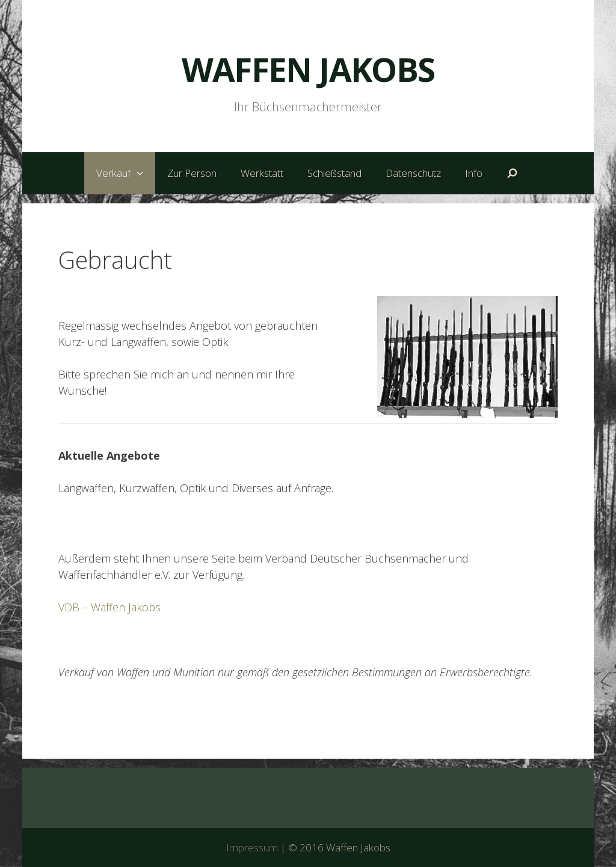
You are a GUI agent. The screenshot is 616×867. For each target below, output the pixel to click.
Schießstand (334, 173)
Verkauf (125, 173)
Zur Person (192, 173)
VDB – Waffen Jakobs (109, 607)
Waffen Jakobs (308, 69)
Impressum (252, 847)
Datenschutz (413, 173)
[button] (143, 173)
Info (473, 173)
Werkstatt (262, 173)
